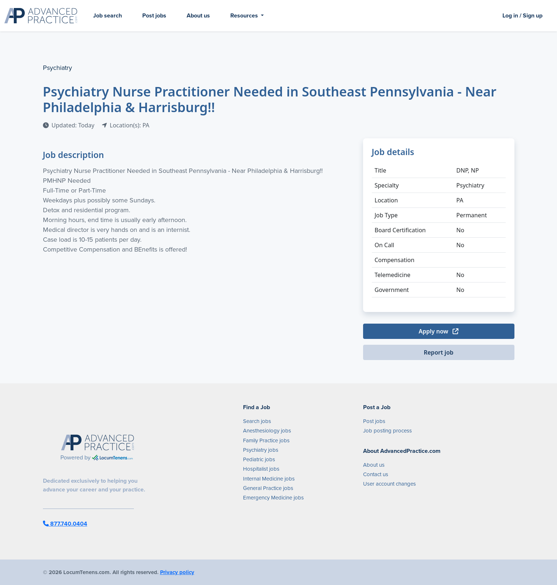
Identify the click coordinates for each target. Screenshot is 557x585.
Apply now (438, 331)
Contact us (375, 474)
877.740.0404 (65, 523)
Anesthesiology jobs (267, 431)
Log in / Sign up (522, 15)
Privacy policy (177, 572)
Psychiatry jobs (260, 450)
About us (198, 15)
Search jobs (257, 421)
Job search (107, 15)
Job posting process (387, 431)
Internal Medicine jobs (269, 479)
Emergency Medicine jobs (273, 498)
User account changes (389, 484)
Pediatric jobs (259, 459)
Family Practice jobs (266, 440)
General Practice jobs (268, 488)
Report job (439, 352)
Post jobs (154, 15)
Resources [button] (244, 15)
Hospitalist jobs (261, 469)
